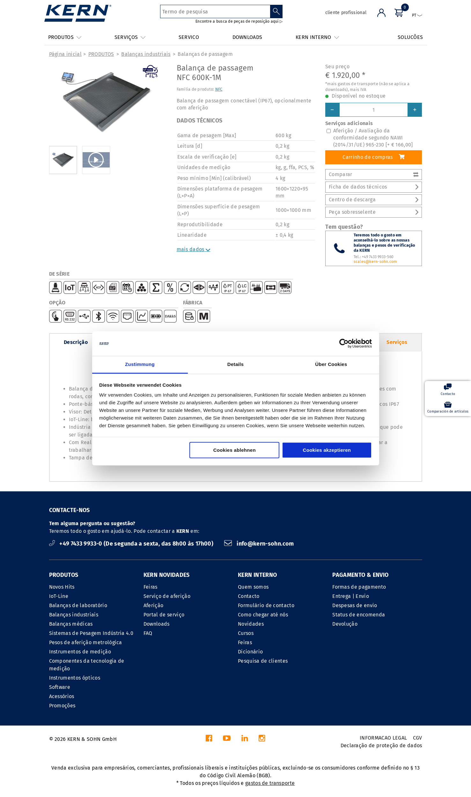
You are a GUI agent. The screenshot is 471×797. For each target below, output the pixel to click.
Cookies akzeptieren (327, 450)
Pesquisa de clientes (263, 661)
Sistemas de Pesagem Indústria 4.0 (91, 633)
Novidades (251, 624)
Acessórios (61, 696)
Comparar (373, 174)
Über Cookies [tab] (331, 364)
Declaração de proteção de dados (381, 745)
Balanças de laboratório (78, 605)
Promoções (62, 706)
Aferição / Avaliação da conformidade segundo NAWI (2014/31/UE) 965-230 (373, 138)
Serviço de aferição (167, 596)
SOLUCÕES (410, 37)
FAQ (148, 633)
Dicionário (250, 652)
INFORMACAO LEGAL (383, 738)
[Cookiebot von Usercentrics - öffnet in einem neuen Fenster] (344, 343)
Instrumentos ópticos (74, 678)
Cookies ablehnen (234, 450)
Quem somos (253, 587)
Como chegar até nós (263, 615)
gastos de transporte (270, 783)
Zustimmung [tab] (140, 364)
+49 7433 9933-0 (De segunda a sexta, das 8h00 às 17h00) (132, 543)
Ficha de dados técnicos (373, 187)
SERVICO (189, 37)
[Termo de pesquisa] (215, 11)
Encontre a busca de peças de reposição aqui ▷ (239, 21)
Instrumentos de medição (80, 652)
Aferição (154, 605)
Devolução (344, 624)
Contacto (249, 596)
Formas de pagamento (359, 587)
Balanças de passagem (205, 54)
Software (59, 687)
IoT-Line (59, 596)
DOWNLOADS (247, 37)
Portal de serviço (164, 615)
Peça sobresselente (373, 212)
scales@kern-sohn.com (375, 261)
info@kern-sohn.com (259, 543)
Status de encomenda (358, 615)
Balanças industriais (145, 54)
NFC (219, 89)
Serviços (396, 342)
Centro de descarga (373, 200)
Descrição (76, 342)
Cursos (246, 633)
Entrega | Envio (350, 596)
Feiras (151, 587)
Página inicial (65, 54)
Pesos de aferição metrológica (85, 642)
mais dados (193, 249)
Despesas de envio (354, 605)
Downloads (157, 624)
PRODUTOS (101, 54)
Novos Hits (62, 587)
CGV (417, 738)
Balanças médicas (71, 624)
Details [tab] (235, 364)
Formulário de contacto (266, 605)
